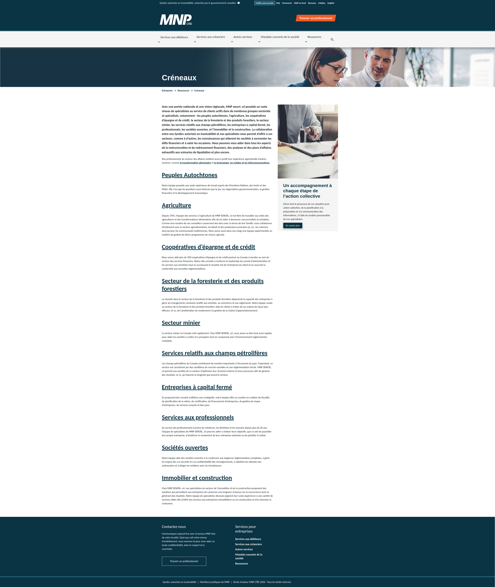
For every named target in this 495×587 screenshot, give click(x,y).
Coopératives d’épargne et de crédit (208, 247)
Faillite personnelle (265, 3)
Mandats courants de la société (248, 556)
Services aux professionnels (198, 417)
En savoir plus (293, 225)
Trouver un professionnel (184, 561)
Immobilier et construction (197, 478)
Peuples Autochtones (189, 175)
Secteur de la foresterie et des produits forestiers (213, 285)
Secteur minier (181, 323)
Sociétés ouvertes (185, 447)
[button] (175, 39)
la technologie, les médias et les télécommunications (241, 162)
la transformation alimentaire (195, 162)
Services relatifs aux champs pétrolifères (214, 353)
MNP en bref (300, 3)
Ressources (184, 90)
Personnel (287, 3)
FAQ (278, 3)
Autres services (244, 549)
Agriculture (176, 205)
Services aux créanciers (248, 544)
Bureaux (312, 3)
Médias (321, 3)
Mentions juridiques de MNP (214, 582)
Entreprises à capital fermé (197, 387)
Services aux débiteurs (248, 539)
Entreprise (167, 90)
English (331, 3)
